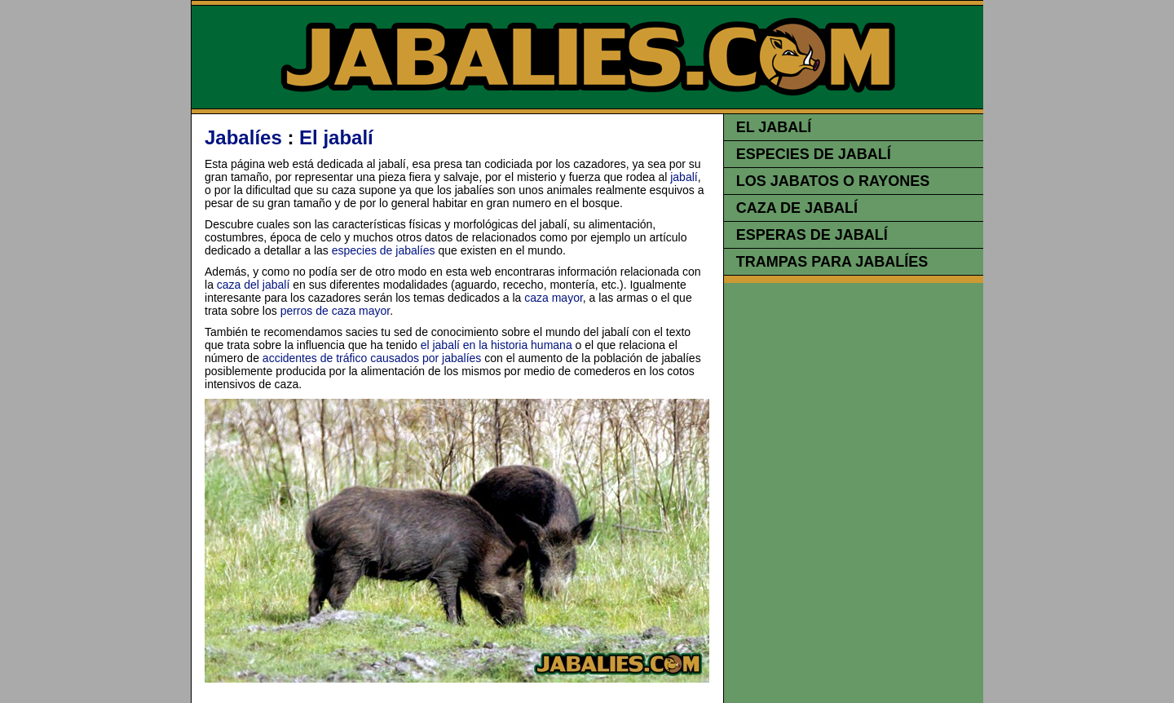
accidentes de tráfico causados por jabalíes (372, 358)
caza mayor (553, 297)
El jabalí (336, 137)
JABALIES (587, 57)
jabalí (683, 176)
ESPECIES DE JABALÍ (813, 154)
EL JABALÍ (774, 127)
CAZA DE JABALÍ (797, 208)
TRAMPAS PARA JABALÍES (832, 262)
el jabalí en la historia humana (496, 345)
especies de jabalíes (383, 250)
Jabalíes (243, 137)
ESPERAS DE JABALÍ (812, 235)
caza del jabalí (253, 284)
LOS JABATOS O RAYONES (833, 181)
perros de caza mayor (335, 310)
